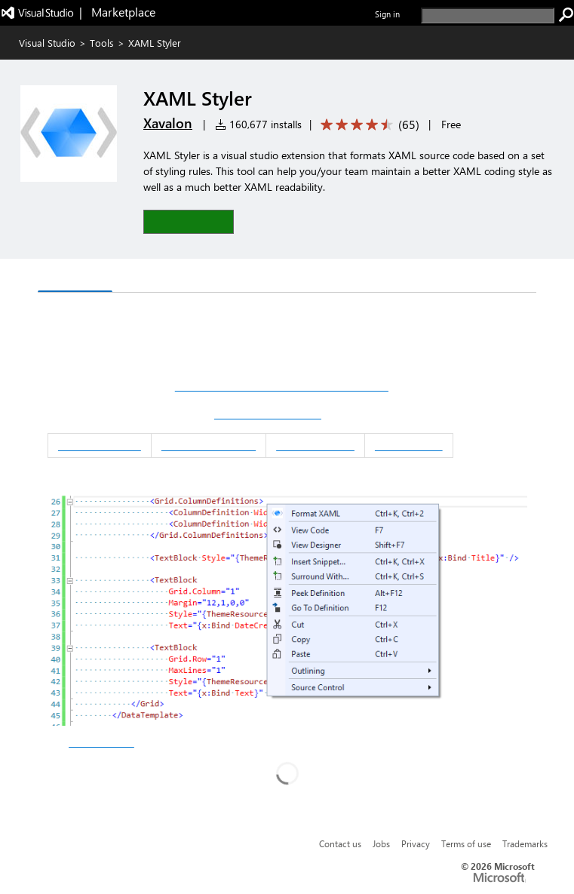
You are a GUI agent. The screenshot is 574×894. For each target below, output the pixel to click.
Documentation (99, 445)
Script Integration (208, 445)
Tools (102, 42)
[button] (188, 221)
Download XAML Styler (267, 414)
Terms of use (466, 843)
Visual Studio (47, 42)
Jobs (381, 843)
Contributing (409, 445)
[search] (487, 15)
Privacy (415, 843)
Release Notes (315, 445)
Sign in (387, 14)
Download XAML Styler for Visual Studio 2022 (281, 386)
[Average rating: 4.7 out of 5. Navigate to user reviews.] (367, 125)
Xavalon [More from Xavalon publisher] (167, 123)
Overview (75, 276)
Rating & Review (168, 277)
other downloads (101, 743)
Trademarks (525, 843)
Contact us (340, 843)
